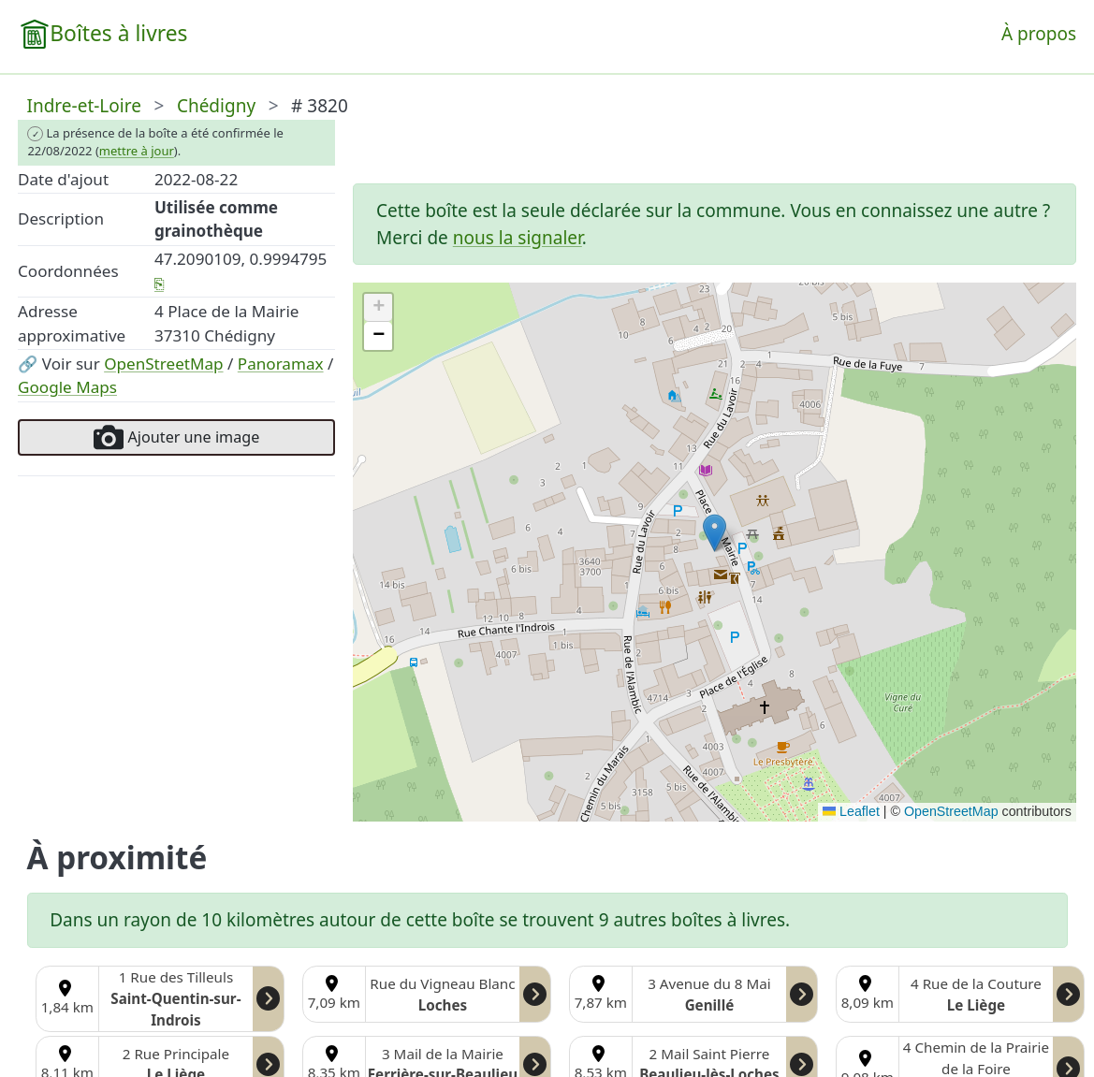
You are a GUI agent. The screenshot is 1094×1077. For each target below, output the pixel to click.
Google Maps (67, 387)
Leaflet (851, 811)
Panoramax (281, 363)
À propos (1038, 34)
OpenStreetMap (163, 363)
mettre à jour (136, 150)
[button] (714, 533)
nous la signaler (517, 238)
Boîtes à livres (118, 33)
